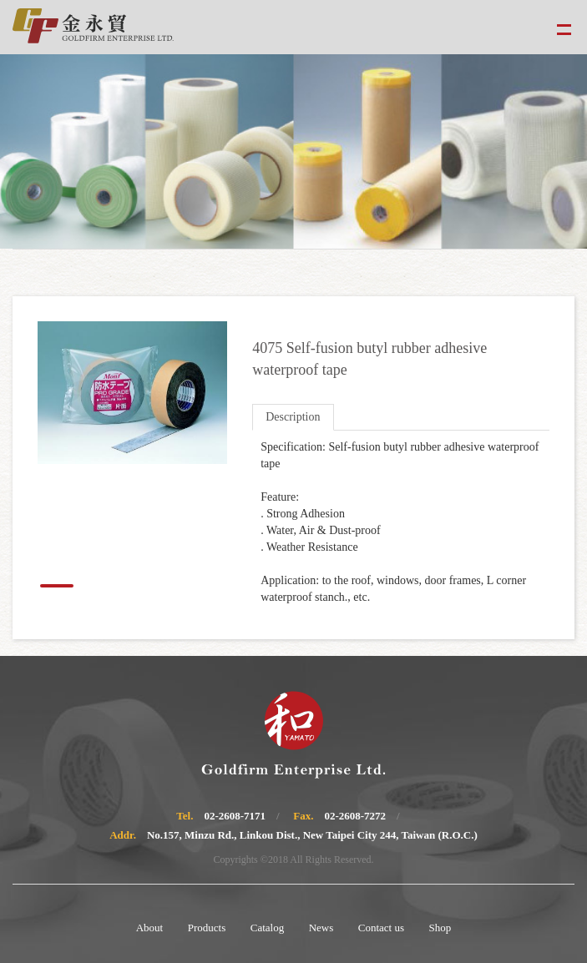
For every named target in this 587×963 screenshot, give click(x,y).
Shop (440, 927)
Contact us (381, 927)
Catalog (267, 927)
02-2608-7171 (235, 815)
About (150, 927)
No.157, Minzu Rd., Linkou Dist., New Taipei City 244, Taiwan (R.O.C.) (312, 835)
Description (293, 417)
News (321, 927)
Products (207, 927)
